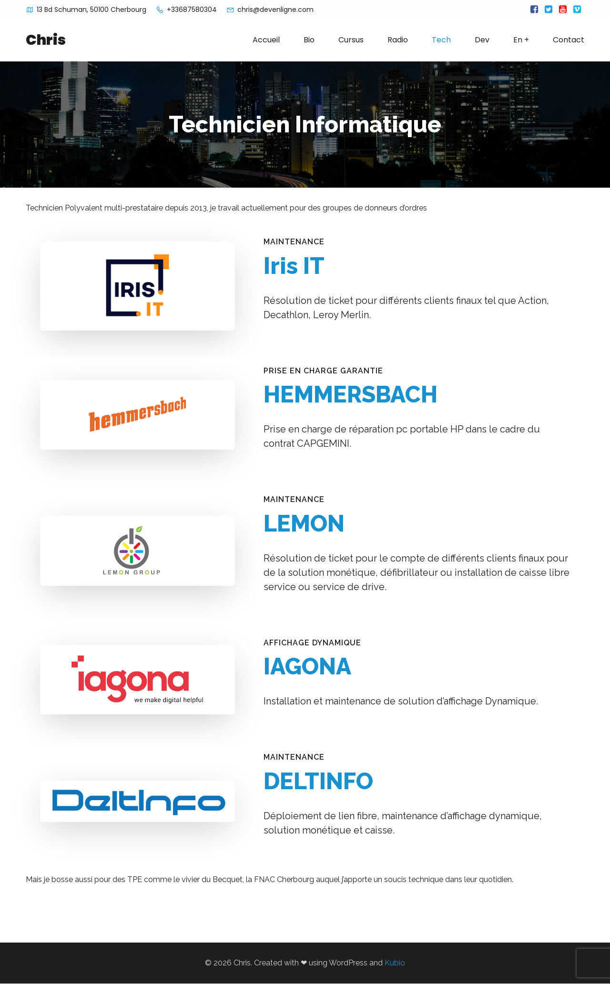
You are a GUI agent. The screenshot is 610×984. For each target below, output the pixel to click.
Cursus (351, 40)
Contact (568, 40)
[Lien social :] (534, 9)
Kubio (395, 963)
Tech (441, 40)
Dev (482, 40)
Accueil (266, 40)
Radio (397, 40)
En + (521, 40)
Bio (309, 40)
